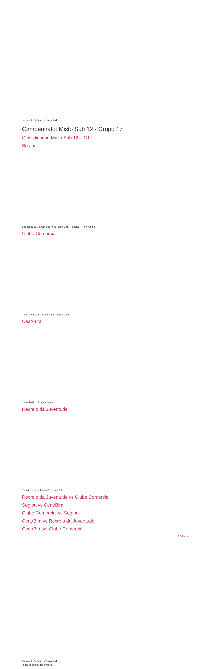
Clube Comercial (39, 233)
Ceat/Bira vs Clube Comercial (53, 528)
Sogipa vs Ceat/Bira (42, 505)
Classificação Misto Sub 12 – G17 (57, 137)
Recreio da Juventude (45, 409)
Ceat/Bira (31, 321)
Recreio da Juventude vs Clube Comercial (66, 497)
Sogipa (29, 145)
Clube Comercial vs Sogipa (50, 513)
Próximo (183, 536)
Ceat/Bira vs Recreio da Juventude (58, 521)
